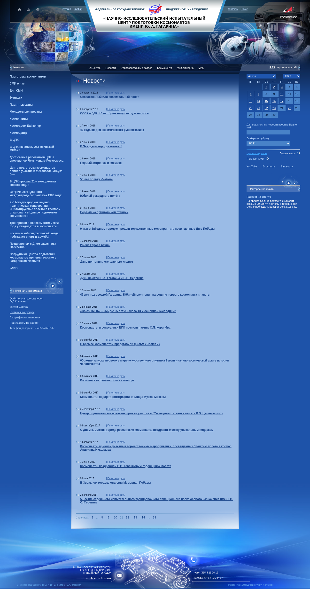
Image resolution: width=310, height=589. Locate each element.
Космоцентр (18, 132)
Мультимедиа (185, 67)
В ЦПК (14, 139)
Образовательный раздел (136, 67)
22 (266, 108)
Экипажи (16, 97)
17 (281, 101)
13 (135, 517)
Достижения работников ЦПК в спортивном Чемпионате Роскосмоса (36, 159)
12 (127, 517)
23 (274, 108)
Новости (110, 67)
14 (143, 517)
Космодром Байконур (25, 125)
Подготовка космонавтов (28, 76)
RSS (272, 67)
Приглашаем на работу (24, 322)
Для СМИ (16, 90)
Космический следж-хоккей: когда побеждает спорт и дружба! (34, 235)
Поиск (244, 9)
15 (266, 101)
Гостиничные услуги (22, 312)
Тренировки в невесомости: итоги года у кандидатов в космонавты (34, 224)
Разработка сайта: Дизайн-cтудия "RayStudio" (251, 585)
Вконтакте (269, 166)
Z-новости (287, 166)
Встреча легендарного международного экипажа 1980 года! (36, 193)
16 (274, 101)
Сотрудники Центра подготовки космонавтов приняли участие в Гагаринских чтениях (33, 257)
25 (289, 108)
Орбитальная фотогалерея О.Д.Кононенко (26, 300)
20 (250, 108)
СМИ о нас (17, 83)
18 (154, 517)
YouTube (252, 166)
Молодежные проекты (26, 111)
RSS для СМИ (255, 158)
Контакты (233, 9)
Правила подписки (257, 153)
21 (258, 108)
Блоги (14, 268)
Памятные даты (21, 104)
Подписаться (287, 153)
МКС (201, 67)
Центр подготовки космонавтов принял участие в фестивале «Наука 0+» (36, 171)
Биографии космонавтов (25, 317)
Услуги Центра (19, 306)
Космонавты (19, 118)
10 (115, 517)
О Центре (95, 67)
